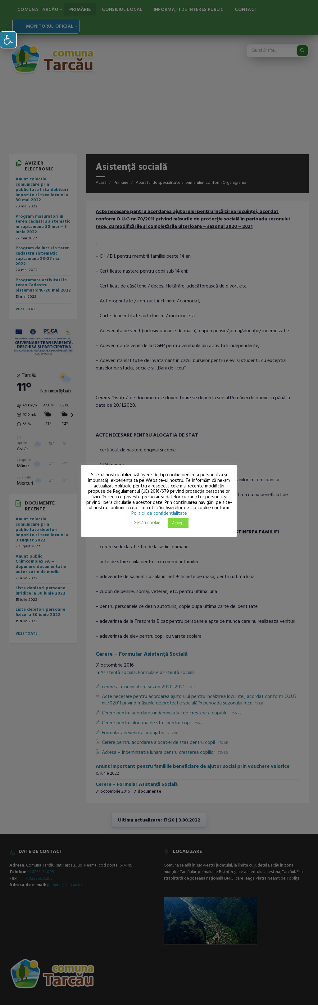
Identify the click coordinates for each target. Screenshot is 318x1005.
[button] (8, 39)
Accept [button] (178, 523)
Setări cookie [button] (147, 523)
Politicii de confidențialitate (159, 513)
